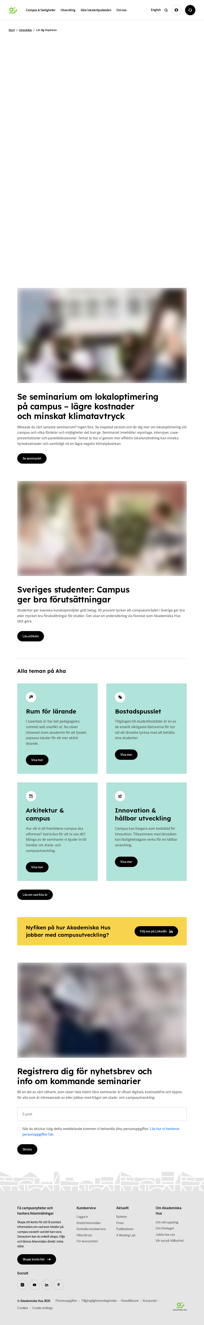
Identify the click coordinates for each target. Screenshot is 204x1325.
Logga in (82, 1217)
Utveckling (68, 10)
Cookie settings (42, 1308)
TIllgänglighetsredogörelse (99, 1301)
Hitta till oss (84, 1235)
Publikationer (125, 1229)
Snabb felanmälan (89, 1223)
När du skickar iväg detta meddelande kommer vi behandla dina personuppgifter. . (100, 1132)
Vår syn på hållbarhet (170, 1241)
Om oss (121, 10)
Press (120, 1223)
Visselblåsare (129, 1301)
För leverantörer (87, 1241)
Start (12, 30)
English (156, 10)
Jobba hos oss (165, 1235)
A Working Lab (125, 1235)
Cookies (22, 1308)
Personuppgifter (66, 1301)
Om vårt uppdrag (167, 1222)
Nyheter (121, 1217)
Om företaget (165, 1228)
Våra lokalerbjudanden (96, 10)
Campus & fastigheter (40, 10)
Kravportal (150, 1301)
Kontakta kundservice (91, 1229)
